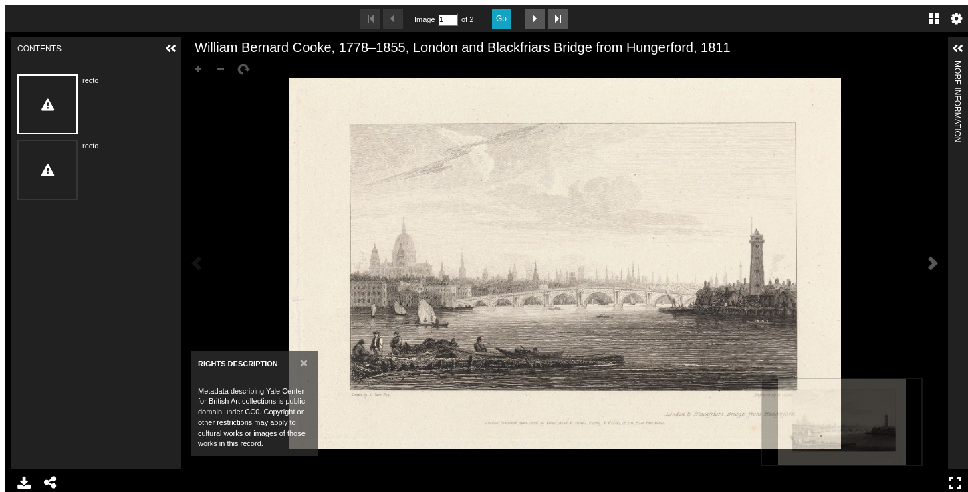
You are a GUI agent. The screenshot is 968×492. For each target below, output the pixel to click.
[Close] (304, 363)
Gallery (934, 19)
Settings (957, 19)
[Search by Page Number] (448, 19)
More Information (957, 66)
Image (424, 19)
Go (501, 18)
